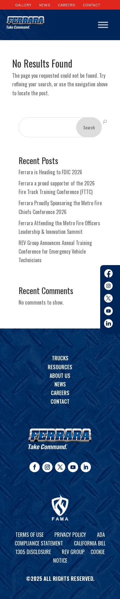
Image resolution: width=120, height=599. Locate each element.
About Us (60, 375)
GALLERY (23, 5)
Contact (60, 401)
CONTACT (91, 5)
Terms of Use (29, 534)
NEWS (44, 5)
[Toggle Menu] (103, 25)
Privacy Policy (70, 534)
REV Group (73, 552)
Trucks (60, 358)
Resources (60, 367)
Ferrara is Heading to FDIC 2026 (50, 172)
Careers (60, 393)
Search (89, 127)
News (60, 384)
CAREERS (66, 5)
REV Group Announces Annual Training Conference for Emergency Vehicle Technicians (55, 251)
